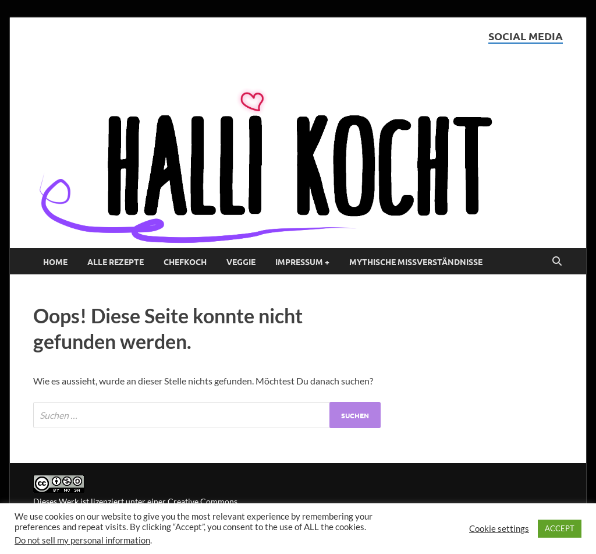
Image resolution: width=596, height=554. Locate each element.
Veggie (241, 261)
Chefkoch (185, 261)
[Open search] (557, 261)
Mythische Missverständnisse (416, 261)
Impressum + (302, 261)
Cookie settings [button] (499, 529)
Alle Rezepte (115, 261)
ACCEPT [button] (559, 528)
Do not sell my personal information (82, 540)
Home (55, 261)
